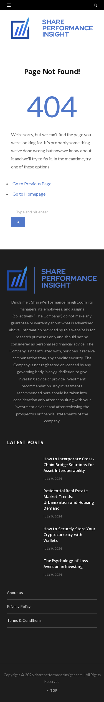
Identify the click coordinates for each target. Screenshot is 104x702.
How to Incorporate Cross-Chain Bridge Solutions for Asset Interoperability (69, 464)
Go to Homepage (28, 193)
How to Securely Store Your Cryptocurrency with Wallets (69, 534)
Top (52, 690)
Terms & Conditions (24, 620)
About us (15, 592)
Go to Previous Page (31, 183)
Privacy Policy (19, 606)
